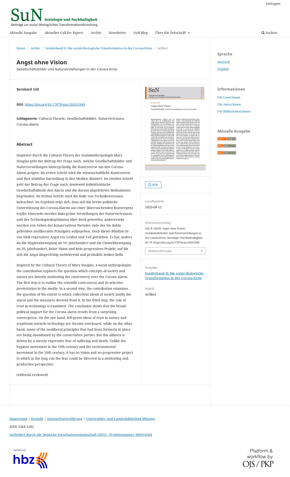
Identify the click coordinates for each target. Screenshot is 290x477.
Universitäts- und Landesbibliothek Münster (121, 418)
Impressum (18, 418)
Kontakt (37, 418)
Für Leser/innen (228, 97)
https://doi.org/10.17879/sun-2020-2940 (55, 104)
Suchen (269, 32)
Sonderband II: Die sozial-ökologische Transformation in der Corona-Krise (99, 48)
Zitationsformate (160, 251)
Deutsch (223, 62)
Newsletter (117, 32)
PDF (155, 185)
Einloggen (273, 3)
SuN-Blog (141, 32)
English (223, 69)
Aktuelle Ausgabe (23, 32)
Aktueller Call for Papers (64, 32)
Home (21, 48)
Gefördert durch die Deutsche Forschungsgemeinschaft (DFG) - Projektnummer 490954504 (81, 434)
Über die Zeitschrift (171, 32)
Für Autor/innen (229, 104)
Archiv (96, 32)
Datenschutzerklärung (64, 418)
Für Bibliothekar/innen (234, 111)
